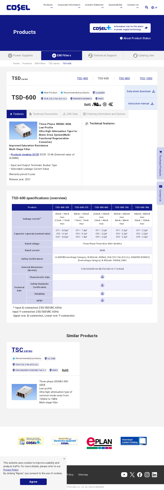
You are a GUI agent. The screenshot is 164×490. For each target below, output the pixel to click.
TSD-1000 (146, 78)
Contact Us (133, 7)
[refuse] (64, 458)
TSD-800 (124, 78)
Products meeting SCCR (25, 154)
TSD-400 (82, 78)
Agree (33, 481)
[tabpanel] (30, 441)
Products (48, 7)
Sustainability (115, 7)
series (22, 349)
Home (16, 63)
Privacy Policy (10, 469)
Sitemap (83, 474)
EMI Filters (40, 63)
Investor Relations (94, 7)
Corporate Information (69, 7)
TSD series (54, 63)
